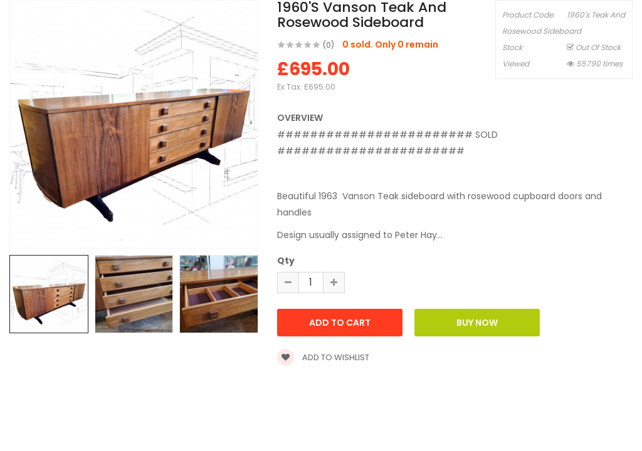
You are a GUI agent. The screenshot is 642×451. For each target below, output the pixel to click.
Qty (286, 260)
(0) (328, 44)
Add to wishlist (323, 357)
